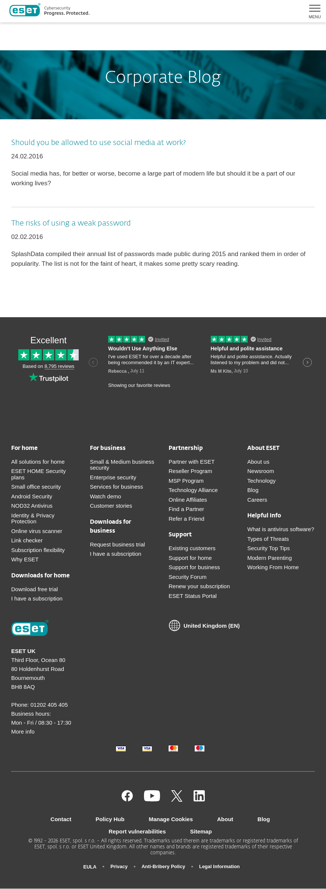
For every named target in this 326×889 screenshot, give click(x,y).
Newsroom (260, 471)
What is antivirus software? (280, 529)
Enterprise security (113, 477)
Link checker (27, 540)
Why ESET (24, 559)
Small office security (36, 486)
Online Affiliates (188, 499)
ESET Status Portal (193, 596)
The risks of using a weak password (71, 223)
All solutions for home (38, 461)
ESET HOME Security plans (38, 474)
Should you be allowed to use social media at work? (98, 142)
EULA (89, 867)
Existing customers (192, 548)
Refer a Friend (186, 519)
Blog (252, 490)
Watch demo (105, 496)
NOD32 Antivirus (32, 505)
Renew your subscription (199, 586)
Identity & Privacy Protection (32, 518)
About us (258, 461)
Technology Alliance (193, 490)
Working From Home (273, 567)
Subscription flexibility (38, 550)
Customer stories (111, 505)
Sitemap (201, 831)
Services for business (116, 486)
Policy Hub (110, 819)
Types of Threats (268, 539)
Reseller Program (190, 471)
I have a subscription (37, 598)
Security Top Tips (268, 548)
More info (23, 731)
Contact (60, 819)
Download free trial (34, 589)
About (225, 819)
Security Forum (188, 577)
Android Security (31, 496)
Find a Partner (186, 509)
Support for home (190, 558)
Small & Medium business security (122, 464)
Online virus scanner (36, 531)
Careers (257, 499)
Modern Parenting (269, 558)
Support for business (194, 567)
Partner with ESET (191, 461)
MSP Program (186, 480)
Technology (261, 480)
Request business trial (117, 544)
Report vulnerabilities (137, 831)
